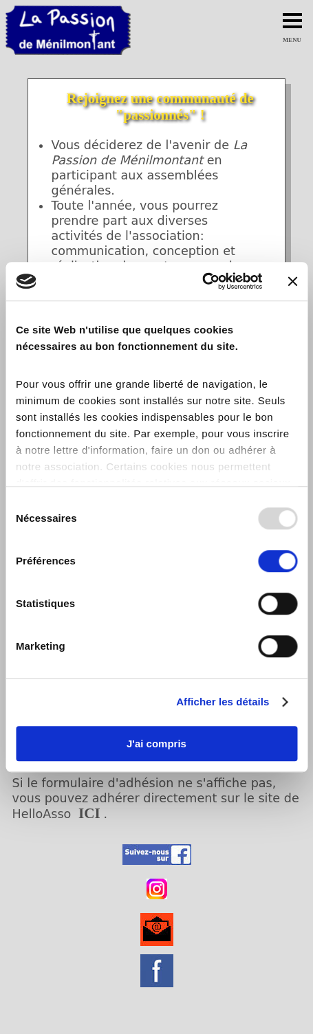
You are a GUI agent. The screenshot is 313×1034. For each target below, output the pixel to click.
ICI (89, 813)
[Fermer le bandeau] (292, 281)
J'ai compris (156, 743)
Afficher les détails (222, 701)
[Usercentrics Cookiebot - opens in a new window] (202, 281)
